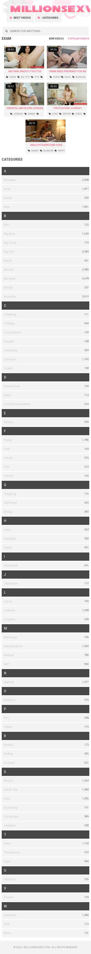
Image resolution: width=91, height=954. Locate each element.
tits (35, 77)
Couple (9, 341)
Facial (8, 440)
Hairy (7, 529)
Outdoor (10, 700)
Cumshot (10, 359)
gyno (53, 114)
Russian (9, 763)
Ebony (8, 422)
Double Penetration (17, 404)
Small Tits (10, 789)
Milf (6, 664)
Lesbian (9, 610)
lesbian (16, 114)
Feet (7, 449)
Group (8, 511)
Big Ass (9, 234)
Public (8, 727)
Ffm (6, 467)
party (60, 151)
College (9, 323)
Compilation (12, 332)
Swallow (10, 825)
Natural (9, 682)
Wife (7, 933)
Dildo (7, 395)
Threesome (12, 852)
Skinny (8, 780)
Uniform (9, 879)
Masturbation (13, 646)
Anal (7, 189)
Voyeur (9, 897)
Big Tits (9, 251)
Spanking (10, 807)
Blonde (9, 269)
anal (66, 77)
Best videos (20, 17)
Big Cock (10, 242)
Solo (7, 798)
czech (77, 114)
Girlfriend (10, 503)
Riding (8, 754)
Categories (48, 17)
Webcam (10, 915)
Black (8, 260)
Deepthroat (12, 386)
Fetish (8, 458)
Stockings (11, 816)
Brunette (10, 296)
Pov (6, 718)
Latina (8, 601)
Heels (8, 547)
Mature (9, 655)
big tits (23, 77)
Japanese (11, 583)
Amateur (10, 180)
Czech (8, 368)
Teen (7, 843)
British (8, 287)
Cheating (10, 314)
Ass (6, 207)
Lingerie (9, 619)
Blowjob (10, 278)
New (51, 38)
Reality (8, 745)
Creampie (10, 350)
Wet (6, 924)
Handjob (10, 538)
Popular (74, 38)
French (8, 476)
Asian (8, 198)
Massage (10, 637)
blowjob (78, 77)
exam (11, 77)
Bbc (6, 225)
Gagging (10, 494)
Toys (7, 861)
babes (30, 114)
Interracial (10, 565)
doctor (64, 114)
